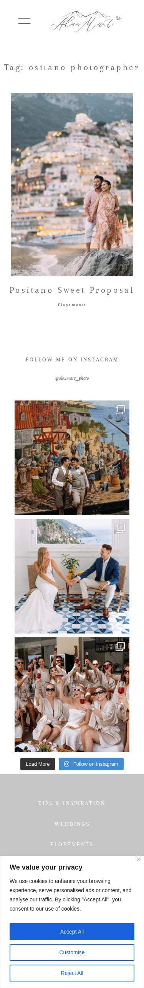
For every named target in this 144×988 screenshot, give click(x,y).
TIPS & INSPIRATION (72, 803)
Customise (71, 952)
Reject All (72, 973)
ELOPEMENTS (72, 844)
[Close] (139, 859)
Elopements (72, 304)
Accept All (72, 932)
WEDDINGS (72, 824)
